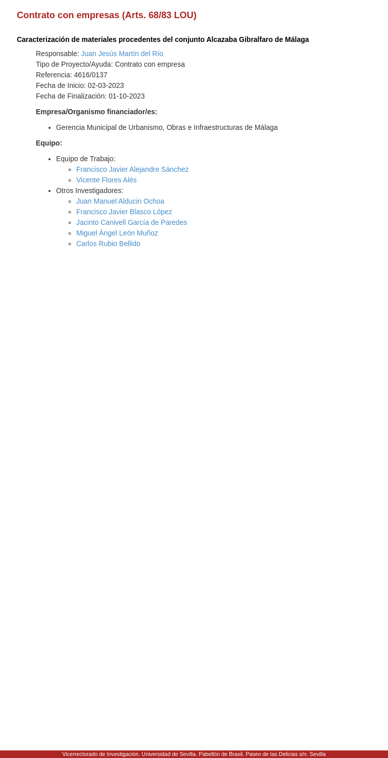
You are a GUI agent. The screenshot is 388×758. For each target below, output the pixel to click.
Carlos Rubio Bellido (108, 244)
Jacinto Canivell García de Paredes (131, 222)
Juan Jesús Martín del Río (122, 54)
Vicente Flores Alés (106, 180)
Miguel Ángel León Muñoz (117, 233)
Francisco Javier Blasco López (124, 212)
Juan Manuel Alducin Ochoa (120, 201)
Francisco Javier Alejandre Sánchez (132, 169)
